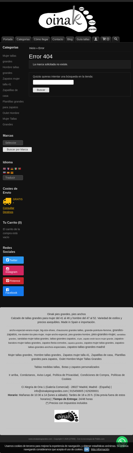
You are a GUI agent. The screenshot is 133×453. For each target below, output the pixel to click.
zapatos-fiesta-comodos (54, 343)
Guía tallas (83, 39)
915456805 (76, 391)
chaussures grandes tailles (69, 330)
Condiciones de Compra (94, 374)
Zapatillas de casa (10, 93)
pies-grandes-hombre (79, 334)
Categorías (23, 39)
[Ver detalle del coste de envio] (8, 201)
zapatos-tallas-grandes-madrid (86, 346)
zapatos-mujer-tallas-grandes (99, 343)
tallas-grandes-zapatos (63, 338)
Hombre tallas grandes (11, 70)
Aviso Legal (44, 374)
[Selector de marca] (13, 142)
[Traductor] (13, 177)
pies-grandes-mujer (103, 334)
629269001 (92, 391)
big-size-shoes (47, 330)
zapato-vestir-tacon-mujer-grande (98, 339)
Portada (8, 39)
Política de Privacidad (65, 374)
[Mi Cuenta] (96, 39)
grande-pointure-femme (98, 330)
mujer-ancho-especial (56, 334)
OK (87, 449)
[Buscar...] (116, 39)
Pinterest (13, 281)
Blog (70, 39)
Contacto (57, 39)
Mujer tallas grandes (9, 58)
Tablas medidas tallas (47, 366)
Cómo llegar (41, 39)
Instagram (11, 270)
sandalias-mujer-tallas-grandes (33, 338)
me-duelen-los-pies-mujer (31, 334)
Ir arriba (13, 374)
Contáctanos (27, 374)
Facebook (11, 291)
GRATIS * (18, 201)
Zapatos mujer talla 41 (11, 81)
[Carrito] (105, 39)
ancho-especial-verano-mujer (24, 330)
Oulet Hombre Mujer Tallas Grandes (11, 118)
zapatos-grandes (75, 343)
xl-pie (79, 339)
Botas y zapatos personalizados (80, 366)
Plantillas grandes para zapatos (13, 104)
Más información (100, 449)
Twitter (11, 260)
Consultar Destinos (8, 210)
